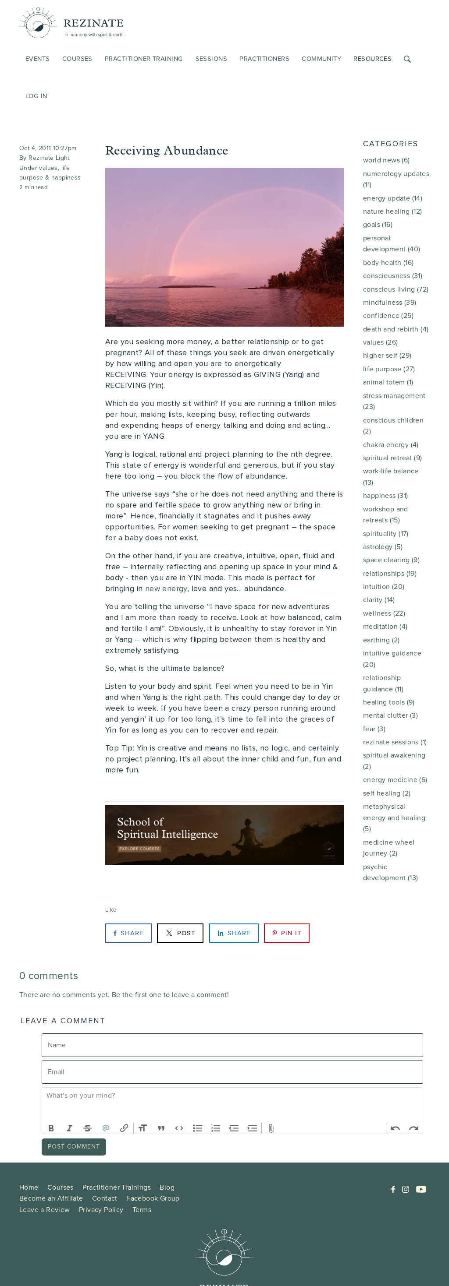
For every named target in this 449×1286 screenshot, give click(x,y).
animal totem (388, 382)
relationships (390, 573)
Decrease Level (234, 1128)
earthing (381, 640)
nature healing (392, 211)
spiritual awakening (394, 761)
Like (111, 909)
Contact (105, 1198)
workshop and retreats (385, 514)
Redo (413, 1128)
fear (374, 729)
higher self (387, 355)
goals (377, 224)
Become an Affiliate (51, 1198)
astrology (383, 547)
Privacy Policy (101, 1210)
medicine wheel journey (389, 848)
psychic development (390, 872)
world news (386, 160)
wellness (384, 613)
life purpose (389, 369)
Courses (60, 1187)
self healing (386, 793)
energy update (392, 198)
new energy (166, 589)
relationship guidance (383, 683)
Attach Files (271, 1128)
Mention (106, 1128)
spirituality (386, 533)
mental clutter (390, 715)
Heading (143, 1128)
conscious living (395, 289)
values (48, 168)
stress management (394, 401)
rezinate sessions (395, 742)
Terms (141, 1210)
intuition (384, 586)
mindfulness (389, 302)
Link (124, 1128)
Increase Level (252, 1128)
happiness (66, 177)
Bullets (198, 1128)
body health (388, 262)
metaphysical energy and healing (394, 817)
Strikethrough (87, 1128)
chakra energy (391, 445)
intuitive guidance (392, 658)
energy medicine (395, 780)
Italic (70, 1128)
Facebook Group (153, 1198)
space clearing (391, 560)
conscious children (393, 426)
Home (29, 1187)
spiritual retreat (392, 458)
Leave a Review (44, 1210)
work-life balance (391, 476)
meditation (385, 626)
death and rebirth (395, 329)
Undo (395, 1128)
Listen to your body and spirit (158, 687)
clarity (379, 600)
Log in (36, 96)
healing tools (389, 702)
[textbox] (232, 1105)
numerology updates (396, 179)
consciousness (392, 276)
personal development (391, 243)
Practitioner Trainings (116, 1187)
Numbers (216, 1128)
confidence (388, 315)
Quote (161, 1128)
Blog (167, 1187)
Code (179, 1128)
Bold (51, 1128)
